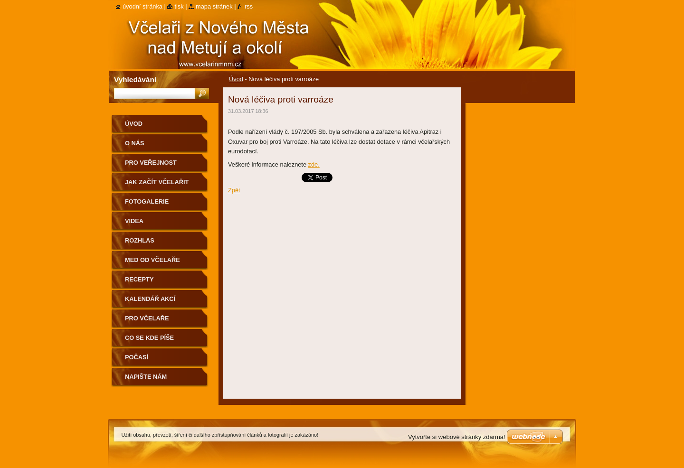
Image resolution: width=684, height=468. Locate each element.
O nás (134, 143)
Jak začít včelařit (157, 182)
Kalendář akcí (150, 298)
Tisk (178, 6)
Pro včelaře (147, 318)
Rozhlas (139, 240)
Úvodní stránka (142, 6)
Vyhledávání (135, 79)
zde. (314, 164)
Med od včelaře (152, 259)
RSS (249, 6)
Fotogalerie (147, 201)
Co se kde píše (149, 337)
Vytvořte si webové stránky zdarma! (456, 436)
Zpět (234, 190)
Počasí (136, 357)
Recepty (139, 279)
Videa (134, 221)
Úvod (236, 79)
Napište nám (146, 376)
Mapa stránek (214, 6)
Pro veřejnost (151, 162)
